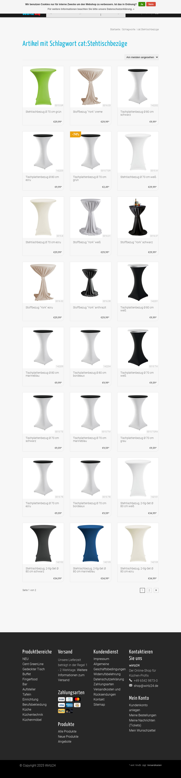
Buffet (27, 674)
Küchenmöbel (32, 720)
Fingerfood (30, 679)
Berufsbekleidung (35, 704)
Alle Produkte (67, 731)
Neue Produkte (68, 736)
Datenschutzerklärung (109, 679)
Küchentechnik (33, 715)
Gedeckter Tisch (34, 669)
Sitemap (99, 704)
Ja (142, 4)
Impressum (101, 659)
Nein (151, 4)
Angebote (64, 741)
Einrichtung (30, 699)
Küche (27, 709)
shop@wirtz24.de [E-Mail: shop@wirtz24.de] (145, 686)
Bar (25, 684)
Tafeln (27, 694)
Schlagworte (128, 29)
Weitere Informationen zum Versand (72, 675)
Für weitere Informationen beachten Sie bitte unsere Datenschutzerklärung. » (91, 9)
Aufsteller (29, 689)
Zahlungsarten (104, 684)
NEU (26, 659)
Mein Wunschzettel (142, 730)
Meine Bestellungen (142, 715)
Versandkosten (154, 765)
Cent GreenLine (33, 664)
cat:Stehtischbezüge (148, 29)
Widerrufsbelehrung (107, 674)
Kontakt (99, 699)
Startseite (115, 29)
